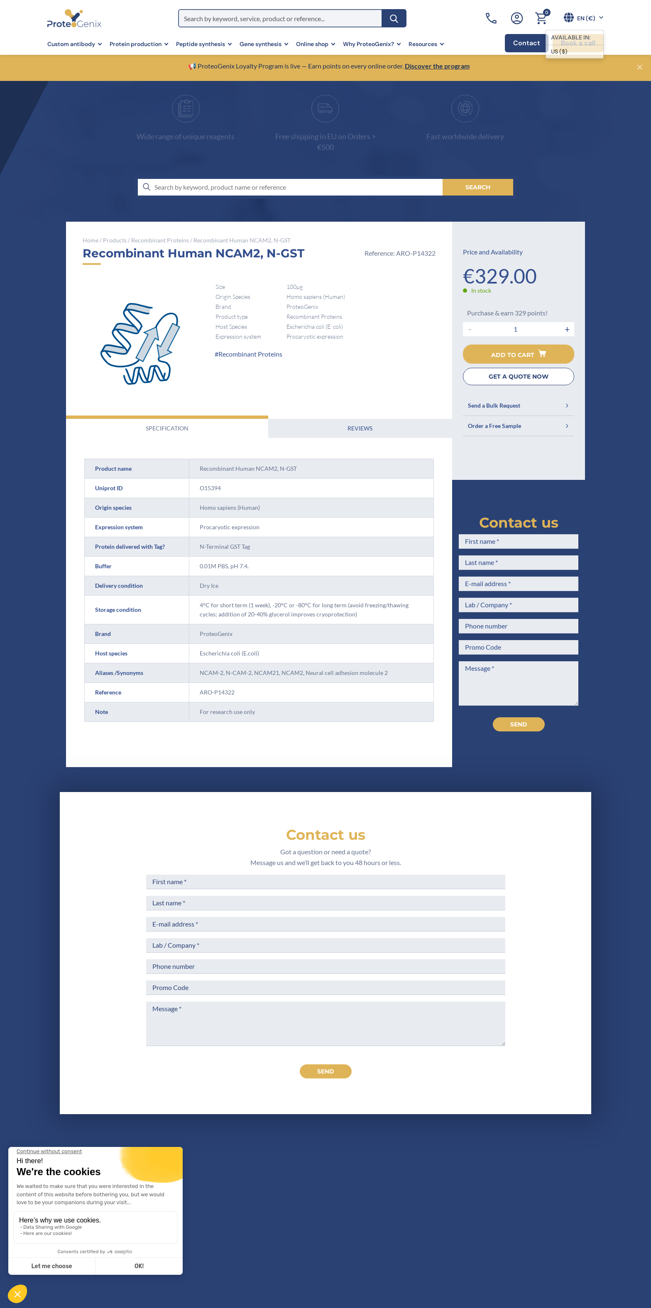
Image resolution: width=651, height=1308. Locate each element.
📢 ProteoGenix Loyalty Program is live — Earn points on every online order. (296, 66)
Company (245, 1185)
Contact (526, 43)
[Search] (394, 18)
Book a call (578, 43)
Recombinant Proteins (160, 240)
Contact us (518, 522)
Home (90, 240)
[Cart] (541, 18)
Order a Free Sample (518, 425)
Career (240, 1231)
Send (518, 724)
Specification (167, 428)
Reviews (360, 428)
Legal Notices (333, 1185)
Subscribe (552, 1233)
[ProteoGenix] (74, 18)
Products (115, 240)
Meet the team (252, 1200)
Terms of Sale (333, 1170)
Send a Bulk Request (518, 405)
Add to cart (518, 354)
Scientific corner (255, 1216)
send (325, 1071)
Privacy (241, 1247)
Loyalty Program (337, 1241)
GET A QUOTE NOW (518, 376)
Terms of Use (332, 1200)
